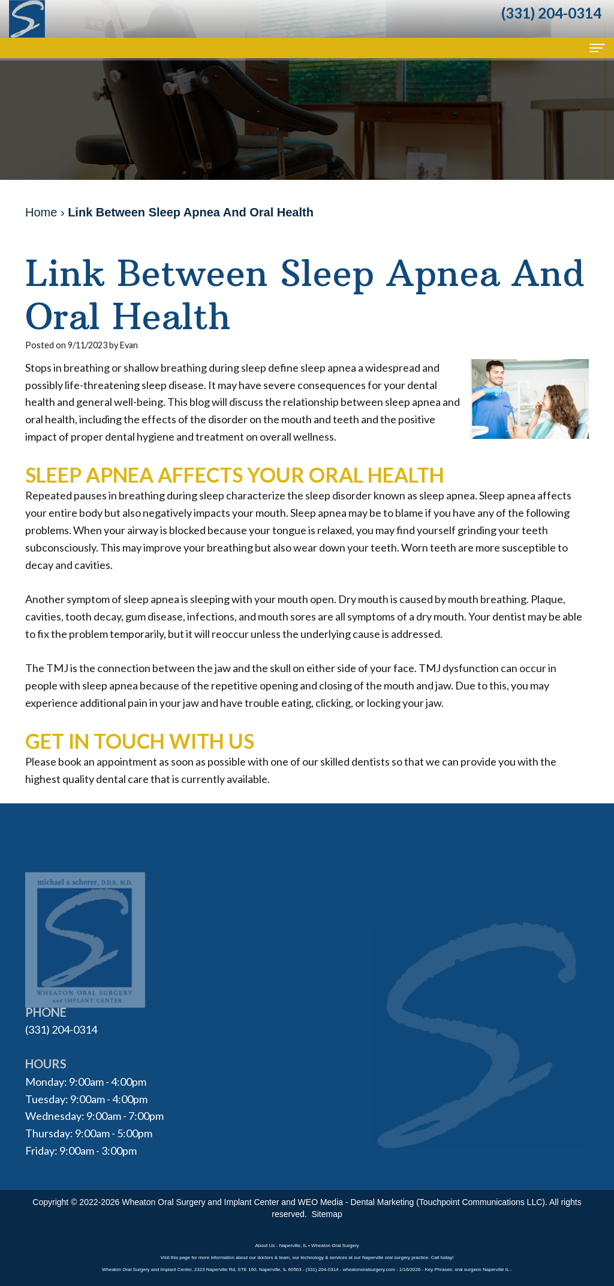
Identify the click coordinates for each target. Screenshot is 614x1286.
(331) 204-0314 (61, 1029)
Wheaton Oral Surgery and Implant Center (200, 1202)
